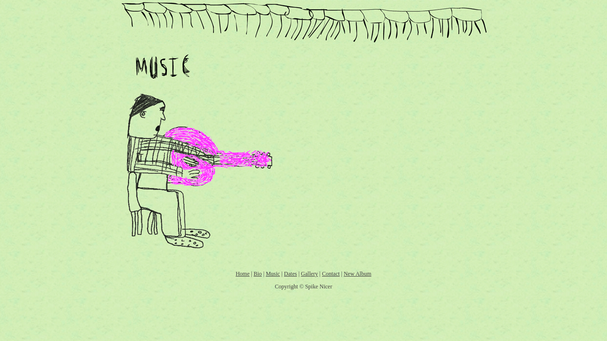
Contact (331, 273)
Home (242, 273)
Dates (290, 273)
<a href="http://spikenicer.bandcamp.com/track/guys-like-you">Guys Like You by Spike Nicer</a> (382, 93)
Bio (258, 273)
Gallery (309, 273)
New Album (357, 273)
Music (273, 273)
